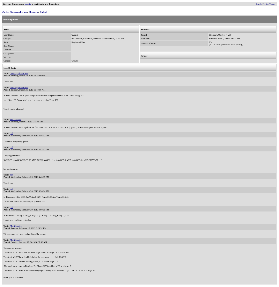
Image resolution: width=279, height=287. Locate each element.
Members (33, 12)
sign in (28, 4)
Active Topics (269, 4)
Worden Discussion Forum (14, 12)
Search (259, 4)
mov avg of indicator (19, 73)
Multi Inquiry (16, 226)
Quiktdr (43, 12)
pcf (11, 133)
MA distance (15, 119)
